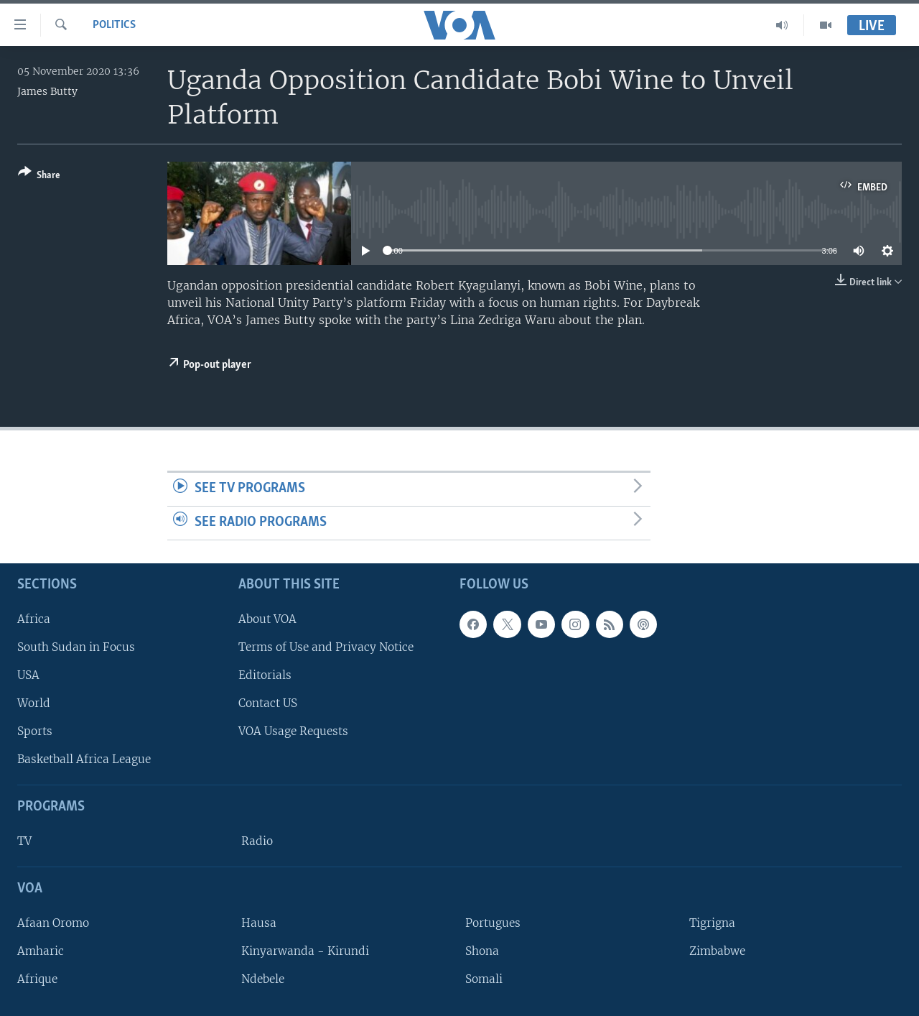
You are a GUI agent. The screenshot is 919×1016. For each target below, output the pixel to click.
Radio (257, 841)
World (33, 703)
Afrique (37, 979)
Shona (482, 951)
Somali (484, 979)
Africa (33, 618)
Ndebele (262, 979)
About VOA (267, 618)
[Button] (39, 176)
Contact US (267, 703)
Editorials (264, 674)
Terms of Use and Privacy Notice (326, 646)
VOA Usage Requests (293, 731)
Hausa (258, 922)
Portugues (493, 922)
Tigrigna (712, 922)
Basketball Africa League (84, 759)
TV (24, 841)
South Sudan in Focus (76, 646)
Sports (34, 731)
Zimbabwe (717, 951)
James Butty (47, 91)
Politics (114, 25)
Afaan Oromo (53, 922)
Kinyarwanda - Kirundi (305, 951)
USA (28, 674)
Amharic (40, 951)
